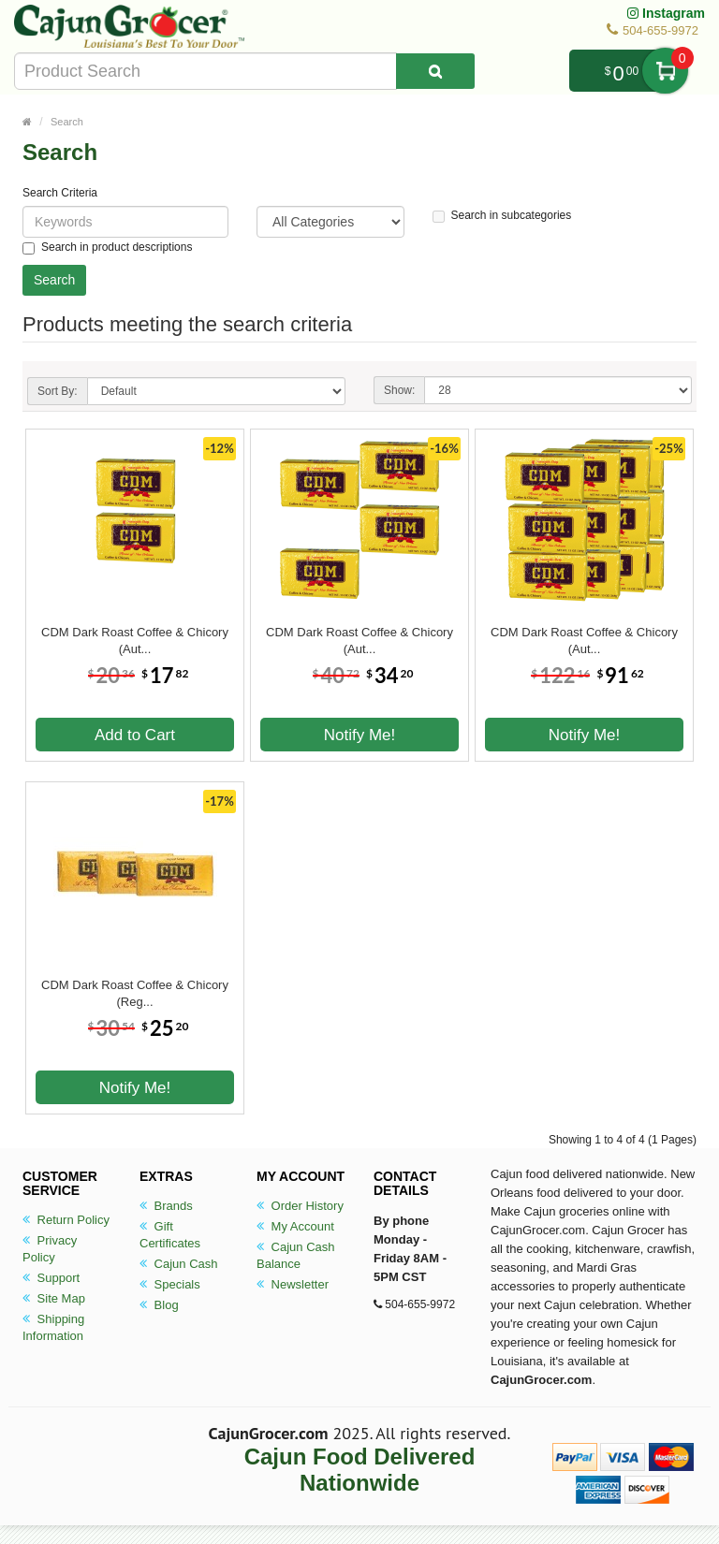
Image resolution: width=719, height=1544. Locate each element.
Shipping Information (53, 1327)
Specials (169, 1284)
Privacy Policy (49, 1248)
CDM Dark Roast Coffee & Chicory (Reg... (134, 993)
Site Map (53, 1298)
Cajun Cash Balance (296, 1255)
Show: (399, 390)
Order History (300, 1206)
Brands (166, 1206)
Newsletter (293, 1284)
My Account (295, 1226)
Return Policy (66, 1220)
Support (51, 1278)
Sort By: (57, 391)
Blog (159, 1305)
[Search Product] (435, 71)
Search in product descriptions (107, 247)
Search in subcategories (502, 216)
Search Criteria (59, 192)
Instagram (666, 13)
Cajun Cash (178, 1264)
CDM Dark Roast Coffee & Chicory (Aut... (134, 640)
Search (67, 121)
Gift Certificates (169, 1234)
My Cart (665, 71)
